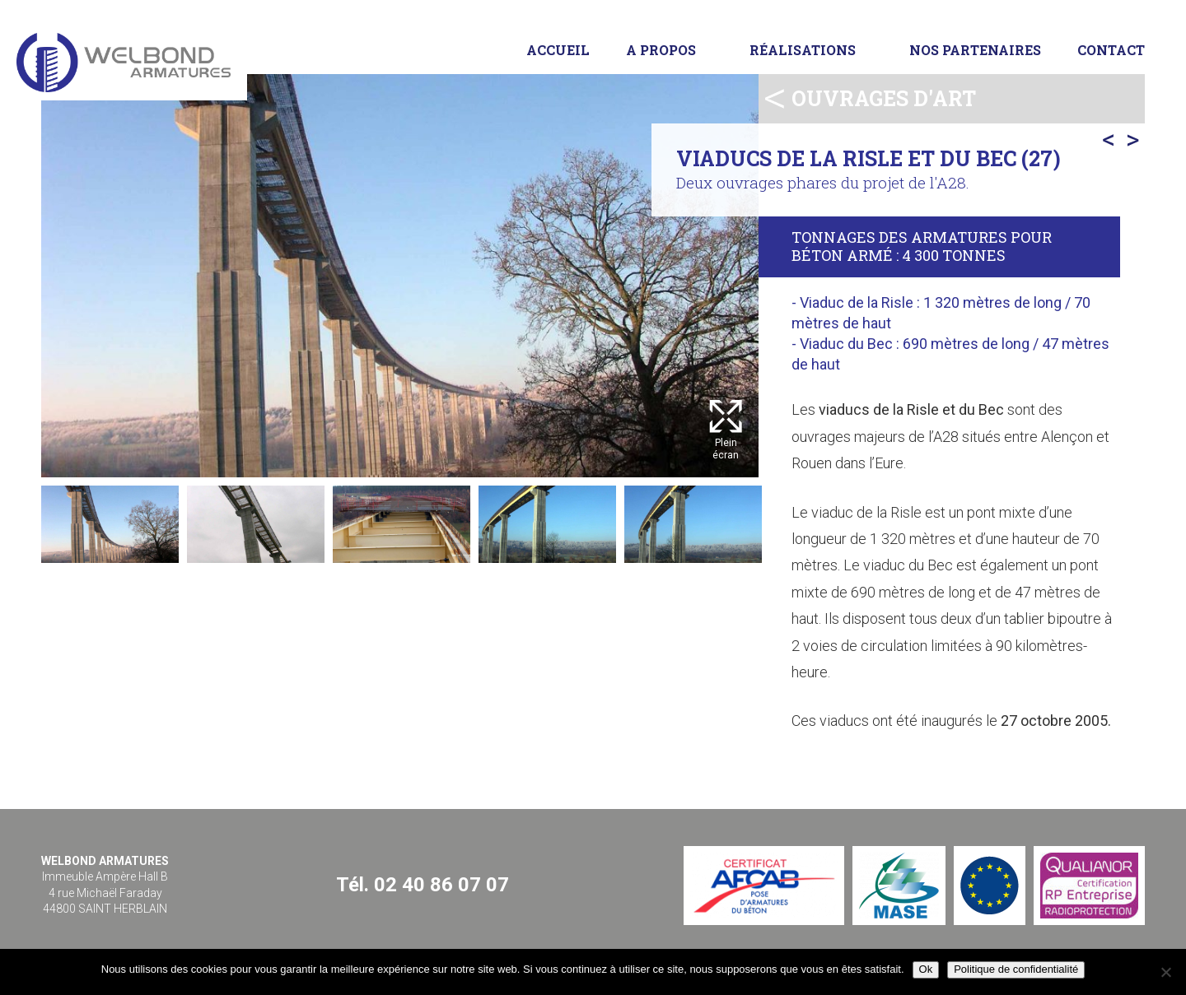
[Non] (1165, 972)
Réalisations (802, 49)
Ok (926, 969)
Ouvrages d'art (883, 98)
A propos (661, 49)
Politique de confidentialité (1016, 969)
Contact (1111, 49)
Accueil (558, 49)
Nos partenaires (975, 49)
